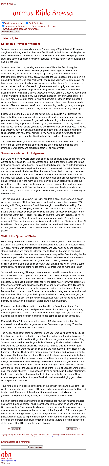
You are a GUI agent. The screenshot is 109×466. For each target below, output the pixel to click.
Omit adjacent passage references (21, 29)
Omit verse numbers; (14, 23)
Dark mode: (7, 4)
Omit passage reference (43, 26)
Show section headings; (16, 26)
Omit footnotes (36, 23)
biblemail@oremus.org (8, 460)
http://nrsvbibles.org (57, 436)
